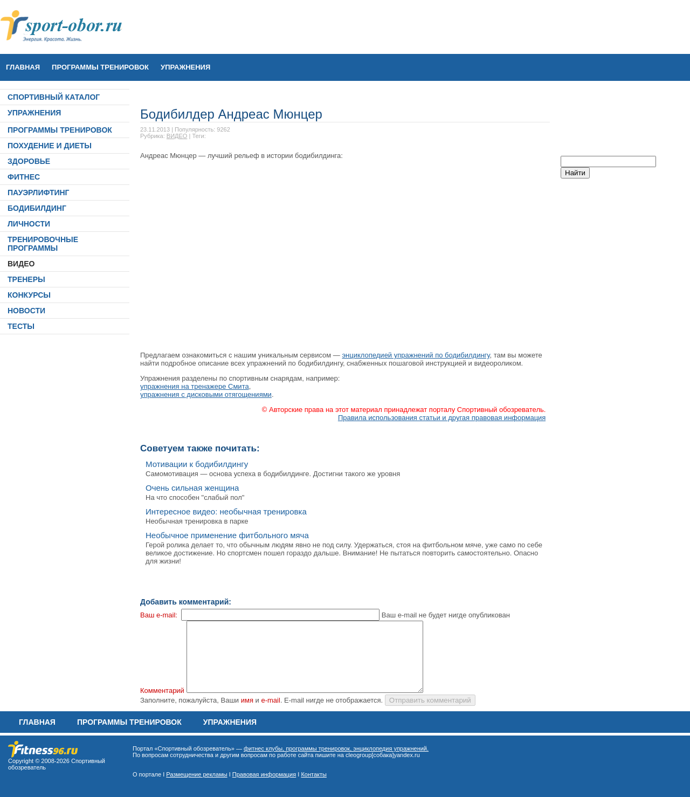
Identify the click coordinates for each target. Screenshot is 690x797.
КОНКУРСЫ (29, 295)
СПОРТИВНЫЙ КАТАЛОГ (54, 97)
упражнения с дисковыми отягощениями (206, 394)
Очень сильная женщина (192, 487)
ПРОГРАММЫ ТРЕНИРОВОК (100, 67)
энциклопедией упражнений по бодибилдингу (415, 355)
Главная (23, 67)
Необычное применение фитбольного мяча (227, 535)
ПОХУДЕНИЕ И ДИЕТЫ (50, 145)
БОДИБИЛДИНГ (37, 208)
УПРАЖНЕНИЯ (185, 67)
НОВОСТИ (26, 310)
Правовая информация (264, 774)
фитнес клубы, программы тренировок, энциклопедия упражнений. (336, 748)
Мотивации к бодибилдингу (197, 464)
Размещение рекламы (196, 774)
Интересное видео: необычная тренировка (226, 511)
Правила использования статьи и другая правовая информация (442, 418)
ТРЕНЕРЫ (26, 279)
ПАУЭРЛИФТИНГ (39, 192)
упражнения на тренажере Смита (194, 386)
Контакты (314, 774)
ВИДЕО (21, 263)
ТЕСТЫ (21, 326)
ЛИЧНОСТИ (29, 223)
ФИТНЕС (24, 177)
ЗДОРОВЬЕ (29, 161)
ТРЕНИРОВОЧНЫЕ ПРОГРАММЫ (43, 243)
